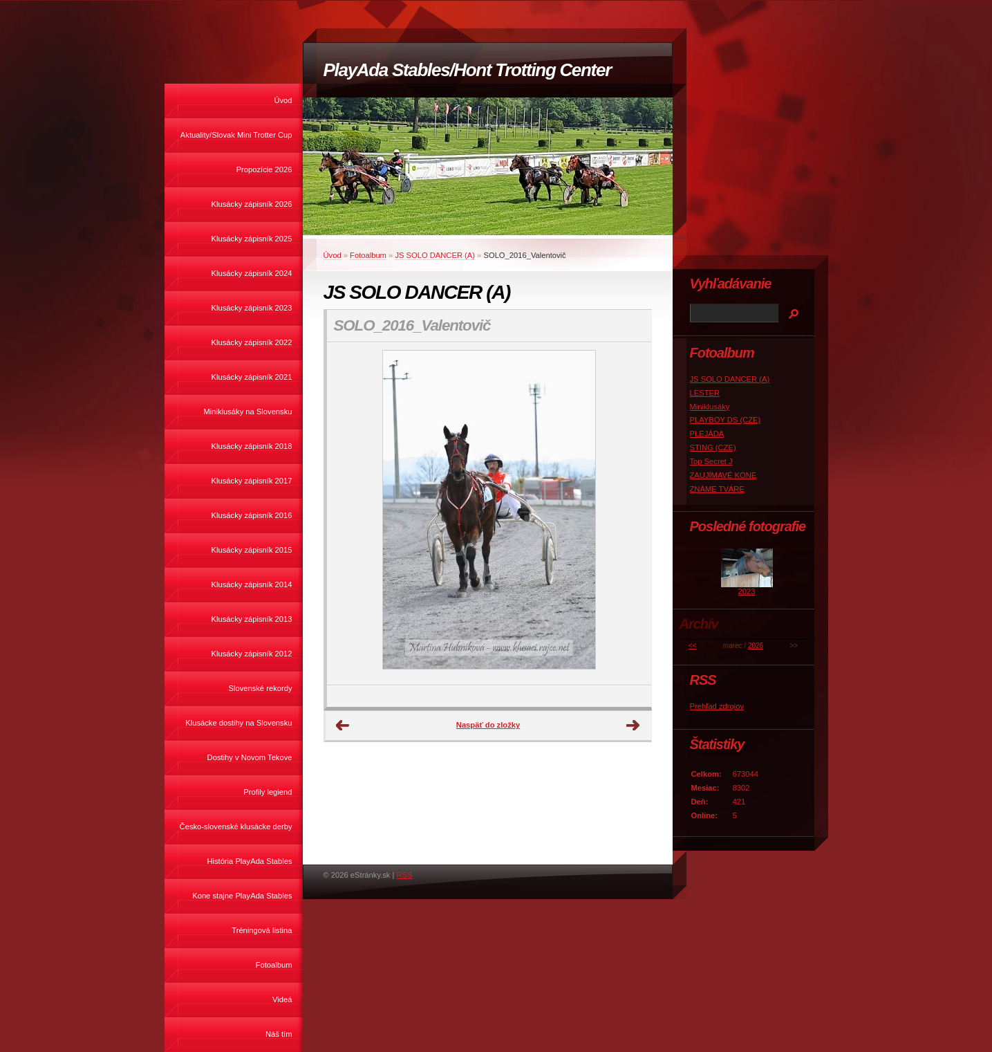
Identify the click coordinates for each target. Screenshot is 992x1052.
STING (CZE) (713, 447)
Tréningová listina (262, 930)
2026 (755, 645)
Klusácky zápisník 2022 (252, 342)
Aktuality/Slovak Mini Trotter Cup (236, 135)
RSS (405, 875)
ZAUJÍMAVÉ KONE (723, 475)
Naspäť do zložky (488, 725)
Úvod (283, 100)
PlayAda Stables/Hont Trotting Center (467, 69)
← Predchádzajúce (343, 725)
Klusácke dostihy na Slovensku (238, 723)
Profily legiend (267, 792)
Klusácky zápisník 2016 (252, 515)
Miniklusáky (710, 407)
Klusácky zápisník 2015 (252, 550)
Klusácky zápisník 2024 (252, 273)
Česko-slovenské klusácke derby (236, 826)
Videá (282, 999)
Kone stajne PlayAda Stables (242, 896)
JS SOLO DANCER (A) (435, 255)
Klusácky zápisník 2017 (252, 481)
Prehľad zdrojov (717, 706)
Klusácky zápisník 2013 (252, 619)
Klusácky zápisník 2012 (252, 653)
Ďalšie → (633, 725)
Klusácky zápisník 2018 (252, 446)
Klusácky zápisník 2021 (252, 377)
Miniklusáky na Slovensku (247, 411)
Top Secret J (711, 461)
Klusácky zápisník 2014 (252, 584)
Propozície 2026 (264, 169)
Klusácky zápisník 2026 (252, 204)
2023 (747, 591)
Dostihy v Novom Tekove (249, 757)
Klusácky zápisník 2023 (252, 308)
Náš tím (278, 1034)
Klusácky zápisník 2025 (252, 238)
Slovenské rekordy (260, 688)
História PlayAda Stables (249, 861)
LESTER (705, 393)
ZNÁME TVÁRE (717, 489)
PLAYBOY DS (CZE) (725, 420)
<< (693, 645)
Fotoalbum (274, 965)
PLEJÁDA (707, 434)
